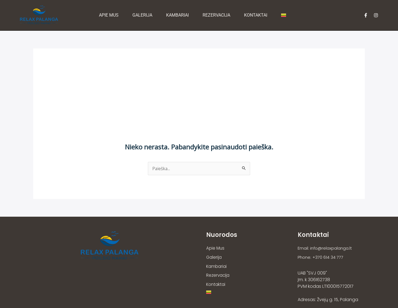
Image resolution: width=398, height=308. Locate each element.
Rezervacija (217, 15)
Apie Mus (109, 15)
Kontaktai (256, 15)
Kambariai (178, 15)
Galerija (143, 15)
